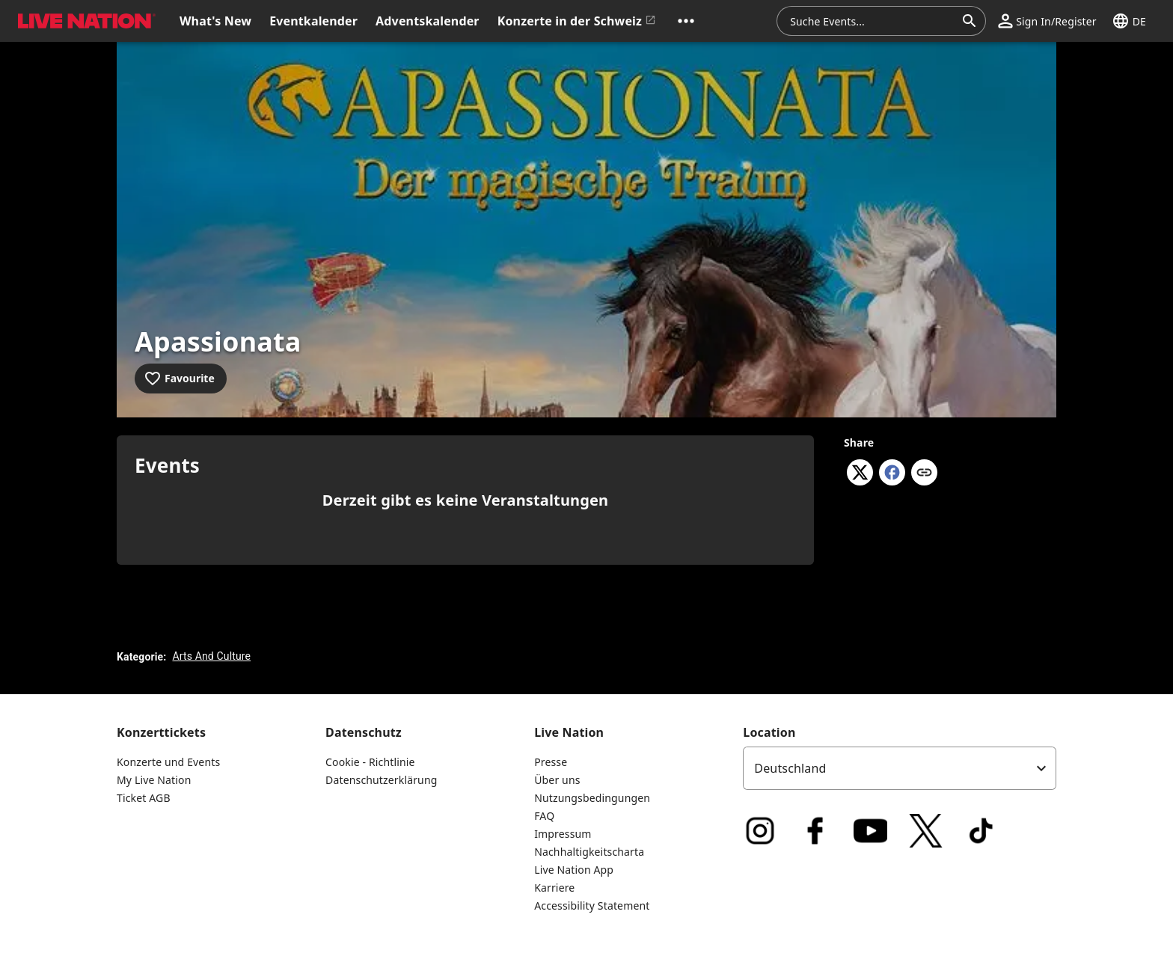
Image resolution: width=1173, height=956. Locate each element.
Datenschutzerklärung (381, 780)
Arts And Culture (211, 656)
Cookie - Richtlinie (370, 762)
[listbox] (900, 768)
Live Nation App (573, 869)
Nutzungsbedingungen (592, 798)
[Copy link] (924, 473)
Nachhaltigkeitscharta (589, 852)
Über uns (557, 780)
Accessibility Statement (591, 905)
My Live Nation (154, 780)
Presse (550, 762)
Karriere (554, 887)
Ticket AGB (144, 798)
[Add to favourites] (181, 378)
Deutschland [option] (790, 768)
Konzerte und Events (168, 762)
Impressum (562, 834)
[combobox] (872, 20)
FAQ (544, 816)
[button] (686, 21)
